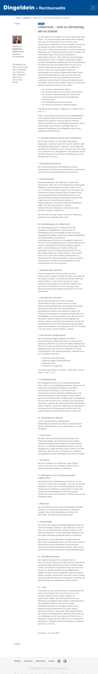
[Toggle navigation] (93, 8)
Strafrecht (27, 18)
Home (19, 18)
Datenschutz (40, 661)
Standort (17, 661)
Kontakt (51, 661)
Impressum (28, 661)
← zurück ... (17, 23)
